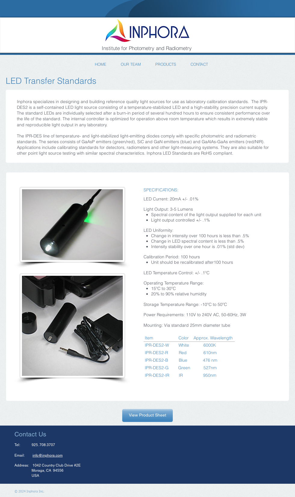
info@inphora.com (48, 455)
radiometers (138, 147)
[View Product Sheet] (147, 415)
